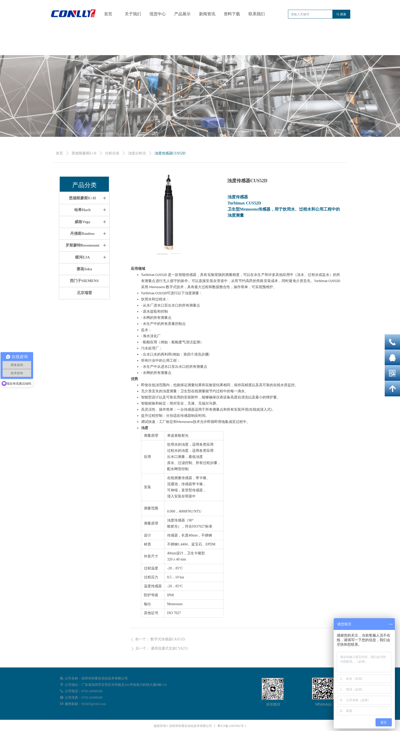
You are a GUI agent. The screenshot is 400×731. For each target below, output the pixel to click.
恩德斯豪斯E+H (84, 153)
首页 (59, 153)
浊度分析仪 (137, 153)
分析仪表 (112, 153)
